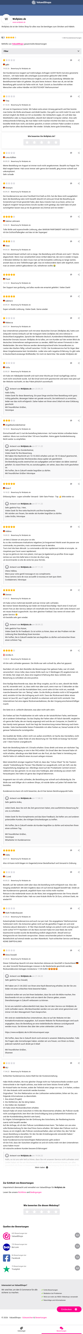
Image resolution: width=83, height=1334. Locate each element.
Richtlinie (22, 1192)
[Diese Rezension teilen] (78, 60)
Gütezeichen (27, 1317)
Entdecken (69, 1309)
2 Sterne (37, 142)
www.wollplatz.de (19, 22)
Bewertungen (41, 1317)
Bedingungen (36, 1192)
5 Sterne (59, 142)
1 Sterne (30, 142)
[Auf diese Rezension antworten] (71, 60)
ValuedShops (18, 44)
